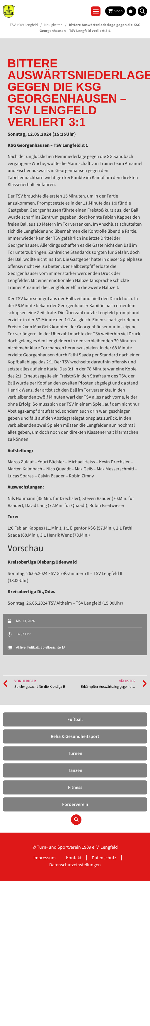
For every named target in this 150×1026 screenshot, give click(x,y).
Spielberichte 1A (52, 647)
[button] (95, 11)
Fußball (33, 647)
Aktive (20, 647)
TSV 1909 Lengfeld (24, 25)
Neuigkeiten (53, 25)
